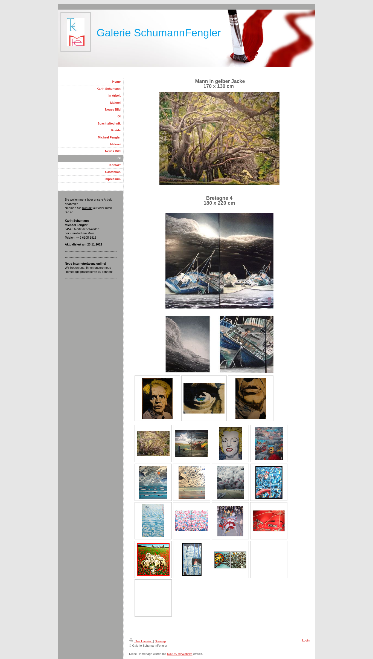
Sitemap (160, 641)
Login (306, 640)
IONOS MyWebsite (180, 653)
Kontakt (87, 208)
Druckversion (141, 641)
